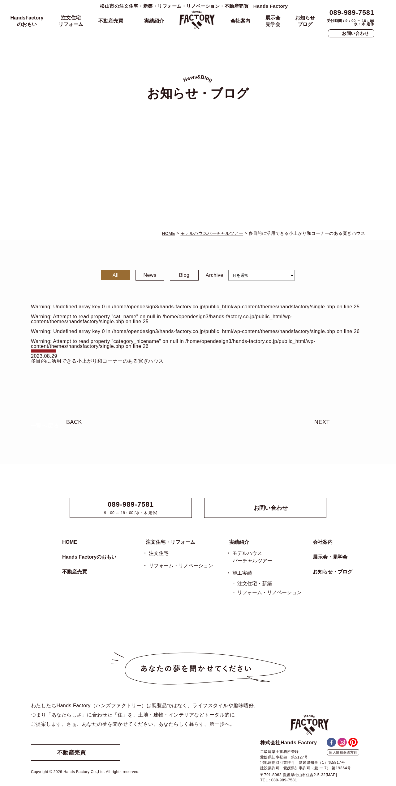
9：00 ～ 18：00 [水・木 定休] (131, 508)
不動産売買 (110, 20)
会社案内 (240, 20)
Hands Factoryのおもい (89, 557)
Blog (184, 275)
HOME (69, 542)
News (149, 275)
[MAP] (331, 775)
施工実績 (242, 573)
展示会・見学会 (330, 557)
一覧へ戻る (44, 426)
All (115, 275)
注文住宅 (159, 553)
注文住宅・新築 (254, 583)
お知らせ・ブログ (332, 571)
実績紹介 (154, 20)
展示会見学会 (272, 21)
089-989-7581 (351, 12)
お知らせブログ (305, 21)
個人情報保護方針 (343, 752)
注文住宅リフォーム (70, 21)
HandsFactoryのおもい (27, 21)
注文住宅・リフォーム (170, 542)
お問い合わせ (355, 33)
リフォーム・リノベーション (181, 565)
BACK (74, 422)
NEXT (322, 422)
